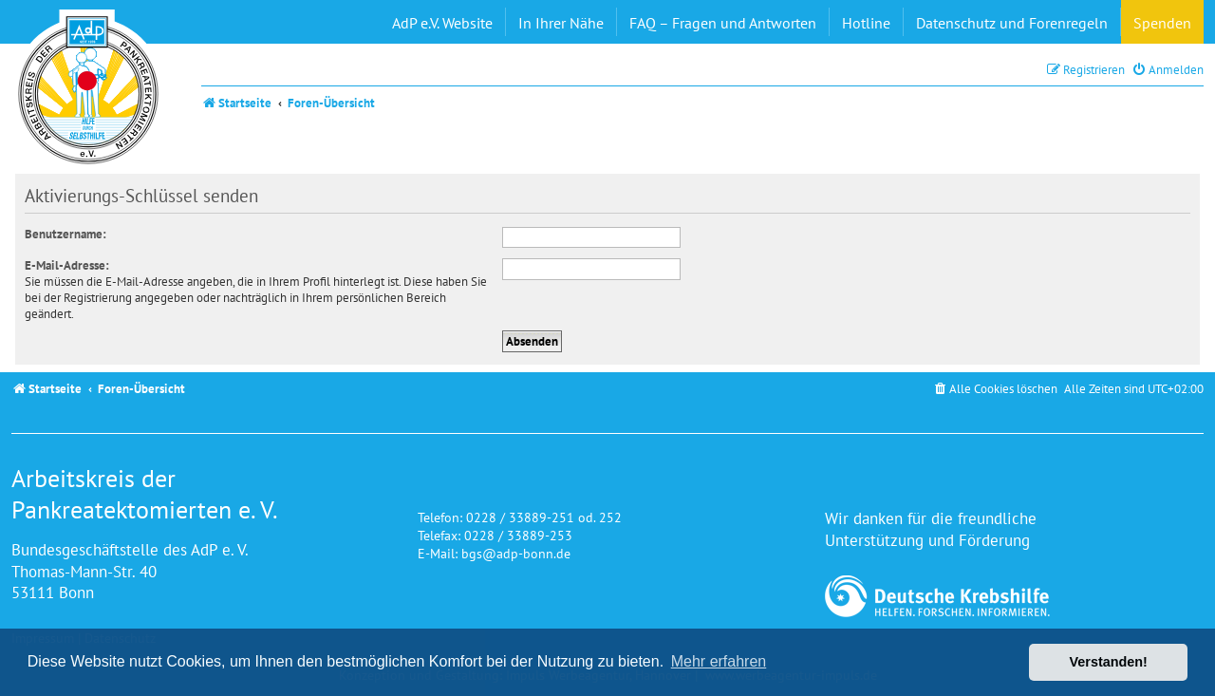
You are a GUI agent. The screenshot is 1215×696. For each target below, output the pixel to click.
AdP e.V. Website (442, 22)
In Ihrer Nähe (561, 22)
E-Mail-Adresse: (67, 265)
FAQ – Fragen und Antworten (722, 22)
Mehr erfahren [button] (719, 661)
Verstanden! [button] (1109, 661)
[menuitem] (1167, 70)
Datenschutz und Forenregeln (1012, 22)
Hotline (866, 22)
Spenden (1162, 22)
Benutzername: (65, 234)
